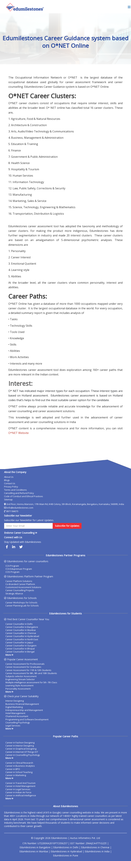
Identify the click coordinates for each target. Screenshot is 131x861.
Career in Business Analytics (20, 765)
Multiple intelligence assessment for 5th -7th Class (31, 682)
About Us (8, 476)
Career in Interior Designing (19, 745)
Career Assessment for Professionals (25, 663)
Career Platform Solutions (18, 581)
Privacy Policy (11, 486)
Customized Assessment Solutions (23, 587)
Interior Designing (14, 700)
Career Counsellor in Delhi (19, 623)
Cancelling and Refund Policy (19, 493)
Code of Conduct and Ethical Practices (23, 496)
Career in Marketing (15, 775)
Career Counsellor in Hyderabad (22, 636)
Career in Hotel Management (20, 786)
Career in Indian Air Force (18, 792)
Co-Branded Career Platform (20, 584)
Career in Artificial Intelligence (20, 795)
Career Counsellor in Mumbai (20, 630)
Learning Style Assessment (19, 685)
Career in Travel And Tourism (20, 783)
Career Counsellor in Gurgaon (21, 645)
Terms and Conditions (15, 489)
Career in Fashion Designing (19, 742)
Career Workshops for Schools (21, 602)
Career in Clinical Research (19, 762)
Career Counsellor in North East (21, 639)
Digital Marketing (14, 707)
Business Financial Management (22, 703)
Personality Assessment (18, 688)
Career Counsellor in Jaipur (19, 642)
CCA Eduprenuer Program (18, 568)
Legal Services (12, 725)
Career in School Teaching (18, 772)
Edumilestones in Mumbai (33, 851)
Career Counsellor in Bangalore (21, 626)
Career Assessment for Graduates (23, 666)
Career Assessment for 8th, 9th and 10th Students (31, 673)
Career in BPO (12, 769)
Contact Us (9, 483)
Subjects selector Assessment (21, 676)
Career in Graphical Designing (20, 748)
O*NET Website (18, 433)
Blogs (7, 480)
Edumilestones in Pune (65, 855)
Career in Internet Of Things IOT (21, 751)
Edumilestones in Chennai (95, 847)
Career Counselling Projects (19, 590)
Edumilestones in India (97, 851)
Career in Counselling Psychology (22, 754)
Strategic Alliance (14, 593)
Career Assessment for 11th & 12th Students (28, 670)
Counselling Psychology (17, 722)
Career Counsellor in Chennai (20, 633)
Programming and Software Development (26, 719)
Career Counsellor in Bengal (19, 651)
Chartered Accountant (16, 716)
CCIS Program (12, 571)
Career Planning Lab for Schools (22, 605)
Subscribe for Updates (67, 525)
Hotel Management (15, 713)
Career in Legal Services (17, 789)
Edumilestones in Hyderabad (66, 851)
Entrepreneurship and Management (24, 710)
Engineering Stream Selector (20, 679)
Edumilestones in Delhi (65, 847)
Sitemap (8, 499)
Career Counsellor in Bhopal (20, 648)
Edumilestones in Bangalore (35, 847)
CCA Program (12, 565)
